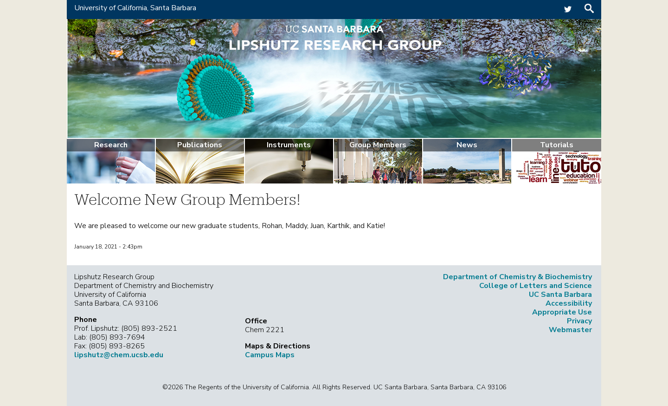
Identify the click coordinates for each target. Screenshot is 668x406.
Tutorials (556, 145)
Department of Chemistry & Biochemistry (517, 277)
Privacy (579, 321)
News (466, 145)
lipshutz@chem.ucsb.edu (118, 355)
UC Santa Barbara (560, 294)
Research (111, 145)
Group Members (377, 145)
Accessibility (569, 303)
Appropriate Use (562, 312)
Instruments (289, 145)
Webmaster (570, 330)
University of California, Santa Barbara (135, 8)
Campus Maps (270, 355)
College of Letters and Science (535, 286)
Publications (199, 145)
